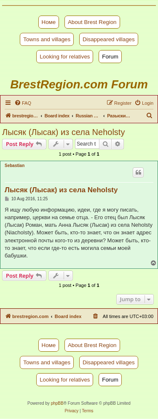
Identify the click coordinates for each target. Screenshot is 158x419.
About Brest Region (92, 22)
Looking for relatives (65, 56)
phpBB (57, 403)
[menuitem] (22, 103)
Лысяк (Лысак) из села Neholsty (63, 132)
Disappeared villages (109, 39)
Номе (49, 22)
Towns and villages (46, 39)
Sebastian (14, 165)
